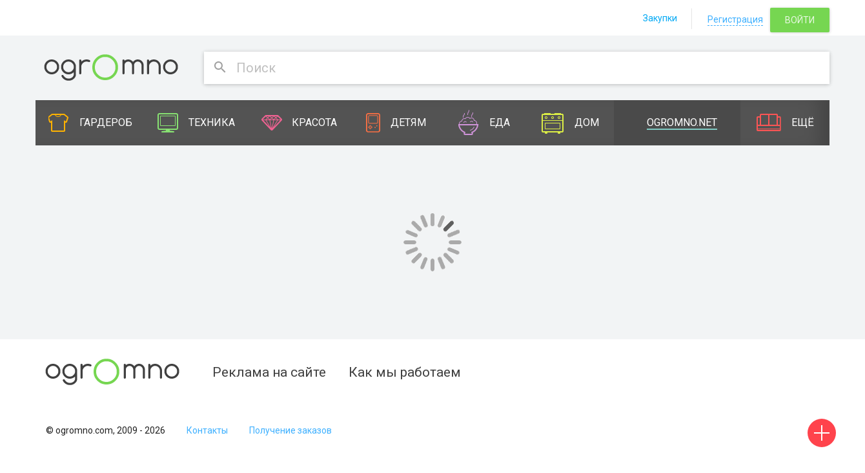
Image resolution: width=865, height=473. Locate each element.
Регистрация (735, 19)
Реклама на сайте (269, 372)
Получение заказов (290, 430)
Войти (800, 20)
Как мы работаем (405, 372)
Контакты (207, 430)
